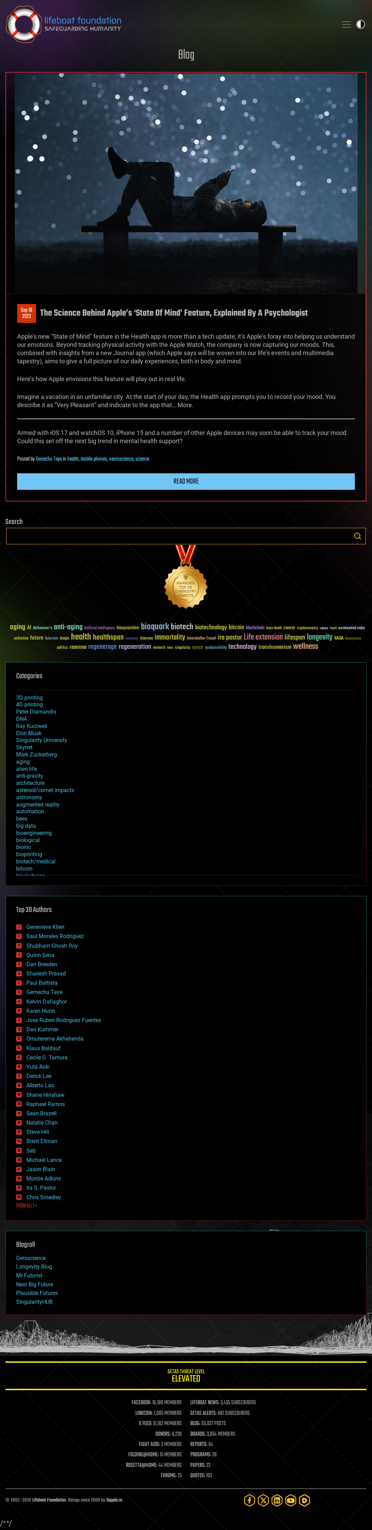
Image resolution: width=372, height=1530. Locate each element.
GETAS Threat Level (186, 1377)
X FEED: (145, 1423)
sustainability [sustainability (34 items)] (216, 648)
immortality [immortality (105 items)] (170, 637)
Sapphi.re (114, 1500)
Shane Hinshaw (45, 1095)
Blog (186, 55)
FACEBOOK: (141, 1402)
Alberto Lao (40, 1085)
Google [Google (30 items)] (64, 638)
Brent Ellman (41, 1141)
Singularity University (41, 740)
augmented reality (38, 804)
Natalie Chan (42, 1122)
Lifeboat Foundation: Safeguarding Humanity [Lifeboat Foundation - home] (168, 24)
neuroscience (121, 459)
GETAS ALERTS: (203, 1413)
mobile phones (94, 459)
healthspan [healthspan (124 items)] (108, 637)
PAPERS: (197, 1465)
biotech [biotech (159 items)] (182, 627)
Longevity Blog (34, 1266)
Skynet (24, 747)
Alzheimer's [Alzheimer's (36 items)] (42, 628)
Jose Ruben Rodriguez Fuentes (63, 1020)
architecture (30, 783)
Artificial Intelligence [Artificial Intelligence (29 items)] (99, 628)
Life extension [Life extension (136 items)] (263, 637)
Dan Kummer (42, 1029)
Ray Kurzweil (31, 726)
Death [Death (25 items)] (333, 628)
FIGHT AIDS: (149, 1444)
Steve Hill (37, 1132)
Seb (31, 1151)
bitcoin (24, 868)
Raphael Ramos (45, 1104)
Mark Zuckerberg (36, 754)
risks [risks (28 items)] (170, 648)
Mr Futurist (29, 1275)
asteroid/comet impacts (45, 790)
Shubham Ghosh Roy (52, 946)
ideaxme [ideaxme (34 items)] (146, 638)
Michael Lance (44, 1160)
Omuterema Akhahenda (55, 1038)
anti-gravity (29, 776)
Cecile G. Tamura (47, 1057)
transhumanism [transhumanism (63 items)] (275, 647)
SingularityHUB (34, 1302)
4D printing (29, 704)
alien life (26, 769)
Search (357, 536)
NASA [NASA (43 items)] (339, 638)
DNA (21, 719)
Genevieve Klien (45, 927)
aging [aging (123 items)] (17, 627)
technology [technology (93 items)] (242, 647)
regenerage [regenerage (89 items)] (102, 647)
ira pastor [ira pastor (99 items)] (230, 638)
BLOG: (195, 1423)
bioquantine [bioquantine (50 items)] (128, 628)
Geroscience (31, 1258)
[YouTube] (290, 1500)
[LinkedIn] (277, 1500)
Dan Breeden (41, 964)
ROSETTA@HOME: (141, 1465)
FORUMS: (169, 1475)
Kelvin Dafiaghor (46, 1001)
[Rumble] (304, 1500)
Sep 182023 (26, 313)
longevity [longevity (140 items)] (320, 637)
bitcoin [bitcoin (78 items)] (236, 627)
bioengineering (34, 833)
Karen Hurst (40, 1011)
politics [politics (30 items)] (62, 648)
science (142, 459)
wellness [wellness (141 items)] (305, 646)
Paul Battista (42, 983)
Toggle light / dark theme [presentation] (360, 24)
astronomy (29, 797)
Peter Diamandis (36, 711)
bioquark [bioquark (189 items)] (155, 627)
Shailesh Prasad (46, 973)
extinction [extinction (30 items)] (21, 638)
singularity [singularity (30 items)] (182, 648)
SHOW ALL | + (26, 1206)
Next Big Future (34, 1284)
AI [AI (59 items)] (29, 628)
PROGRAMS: (200, 1454)
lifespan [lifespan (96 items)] (295, 638)
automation (30, 811)
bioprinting (29, 854)
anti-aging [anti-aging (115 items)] (68, 627)
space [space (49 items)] (197, 647)
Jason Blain (40, 1169)
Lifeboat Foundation (49, 1500)
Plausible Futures (37, 1293)
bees (21, 818)
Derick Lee (38, 1076)
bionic (23, 847)
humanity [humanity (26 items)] (131, 639)
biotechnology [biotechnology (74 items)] (211, 627)
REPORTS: (198, 1444)
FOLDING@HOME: (143, 1454)
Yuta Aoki (38, 1067)
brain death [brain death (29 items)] (274, 628)
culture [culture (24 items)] (324, 628)
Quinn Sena (40, 955)
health (73, 459)
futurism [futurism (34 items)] (51, 638)
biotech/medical (36, 861)
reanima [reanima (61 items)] (78, 647)
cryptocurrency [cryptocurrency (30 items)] (307, 628)
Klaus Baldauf (43, 1048)
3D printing (29, 697)
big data (26, 826)
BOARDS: (198, 1434)
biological (28, 840)
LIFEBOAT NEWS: (204, 1402)
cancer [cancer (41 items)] (289, 628)
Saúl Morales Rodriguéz (55, 936)
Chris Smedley (43, 1197)
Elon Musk (28, 733)
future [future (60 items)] (36, 638)
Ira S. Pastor (41, 1188)
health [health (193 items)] (81, 637)
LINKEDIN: (144, 1413)
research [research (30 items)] (159, 648)
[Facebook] (249, 1500)
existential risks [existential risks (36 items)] (351, 628)
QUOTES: (197, 1475)
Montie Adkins (43, 1178)
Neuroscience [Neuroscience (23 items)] (353, 639)
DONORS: (163, 1434)
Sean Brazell (41, 1113)
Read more (186, 481)
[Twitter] (263, 1500)
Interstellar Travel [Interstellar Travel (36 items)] (201, 638)
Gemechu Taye (49, 459)
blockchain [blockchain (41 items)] (255, 628)
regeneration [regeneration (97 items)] (135, 647)
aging (23, 761)
